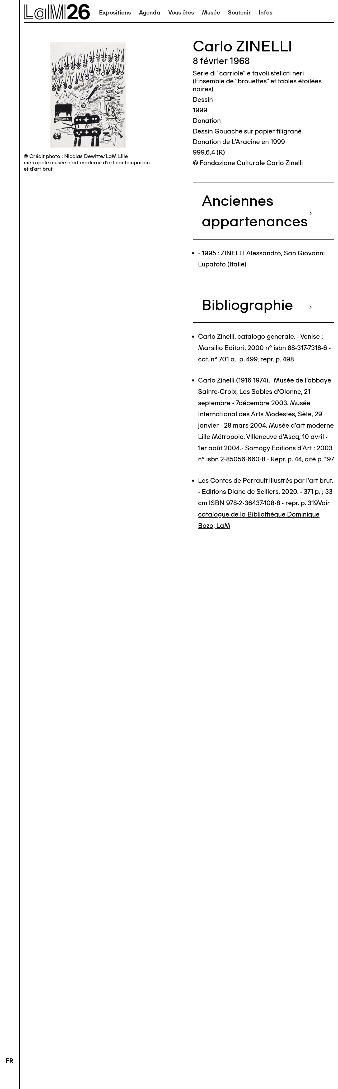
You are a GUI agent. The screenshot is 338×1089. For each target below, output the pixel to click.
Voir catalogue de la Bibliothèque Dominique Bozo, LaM (264, 514)
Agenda (149, 12)
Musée (211, 12)
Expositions (115, 12)
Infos (266, 12)
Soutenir (239, 12)
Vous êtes (181, 12)
